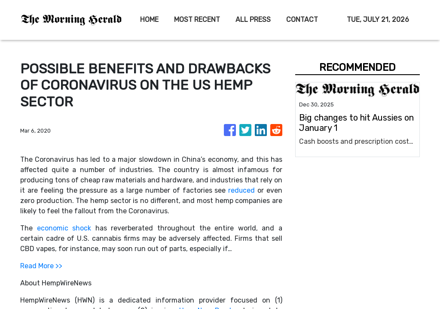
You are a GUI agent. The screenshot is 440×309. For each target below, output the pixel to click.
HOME (149, 19)
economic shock (64, 228)
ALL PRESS (253, 19)
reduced (241, 190)
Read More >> (41, 266)
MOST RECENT (197, 19)
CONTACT (302, 19)
